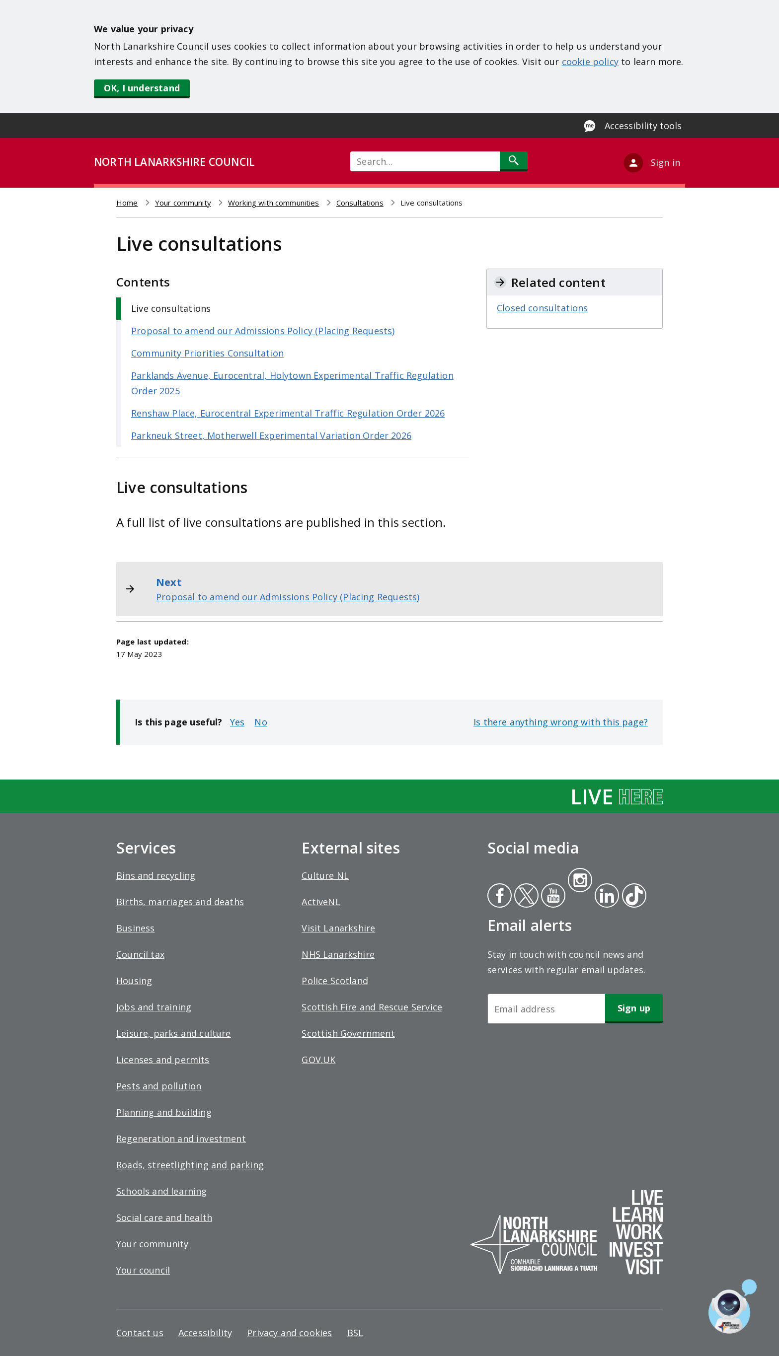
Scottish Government (348, 1033)
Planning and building (164, 1112)
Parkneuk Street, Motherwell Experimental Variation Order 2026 (271, 435)
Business (135, 928)
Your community (183, 203)
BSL (355, 1333)
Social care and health (164, 1217)
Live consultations (171, 308)
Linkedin (605, 897)
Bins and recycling (155, 875)
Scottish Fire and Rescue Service (372, 1007)
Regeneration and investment (181, 1138)
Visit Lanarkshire (338, 928)
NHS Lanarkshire (338, 954)
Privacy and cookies (289, 1333)
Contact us (139, 1333)
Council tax (140, 954)
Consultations (360, 203)
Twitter (525, 897)
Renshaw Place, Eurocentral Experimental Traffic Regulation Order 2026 (288, 413)
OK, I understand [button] (142, 88)
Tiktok (632, 897)
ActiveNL (321, 902)
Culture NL (325, 875)
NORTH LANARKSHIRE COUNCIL (174, 162)
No (260, 722)
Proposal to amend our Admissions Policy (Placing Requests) (262, 331)
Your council (143, 1270)
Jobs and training (153, 1007)
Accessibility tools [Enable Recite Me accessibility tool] (643, 126)
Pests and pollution (158, 1086)
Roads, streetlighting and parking (190, 1165)
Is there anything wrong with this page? (560, 722)
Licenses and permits (163, 1060)
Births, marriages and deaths (180, 902)
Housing (134, 981)
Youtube (552, 897)
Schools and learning (161, 1191)
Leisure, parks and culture (173, 1033)
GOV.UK (318, 1060)
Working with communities (273, 203)
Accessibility (205, 1333)
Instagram (580, 881)
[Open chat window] (732, 1306)
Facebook (499, 897)
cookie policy (590, 62)
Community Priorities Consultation (207, 353)
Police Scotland (335, 981)
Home (127, 203)
